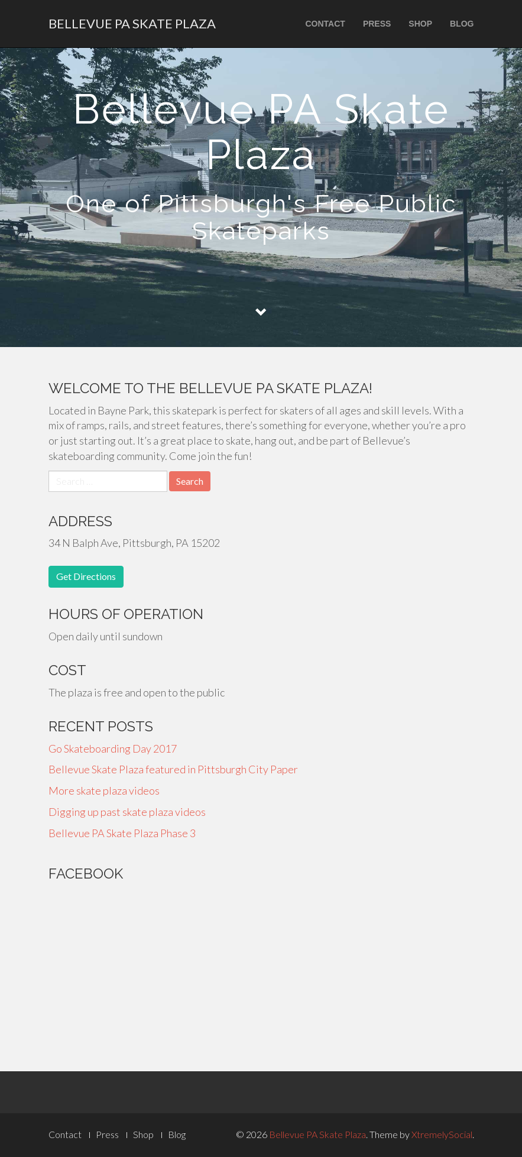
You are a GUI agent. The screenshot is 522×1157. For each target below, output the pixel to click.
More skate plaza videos (104, 790)
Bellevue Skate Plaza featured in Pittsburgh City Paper (173, 769)
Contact (325, 23)
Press (377, 23)
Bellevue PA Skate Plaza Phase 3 (122, 833)
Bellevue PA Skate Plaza (132, 23)
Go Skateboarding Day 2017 (112, 748)
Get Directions (86, 576)
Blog (462, 23)
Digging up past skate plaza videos (127, 811)
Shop (420, 23)
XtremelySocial (441, 1134)
